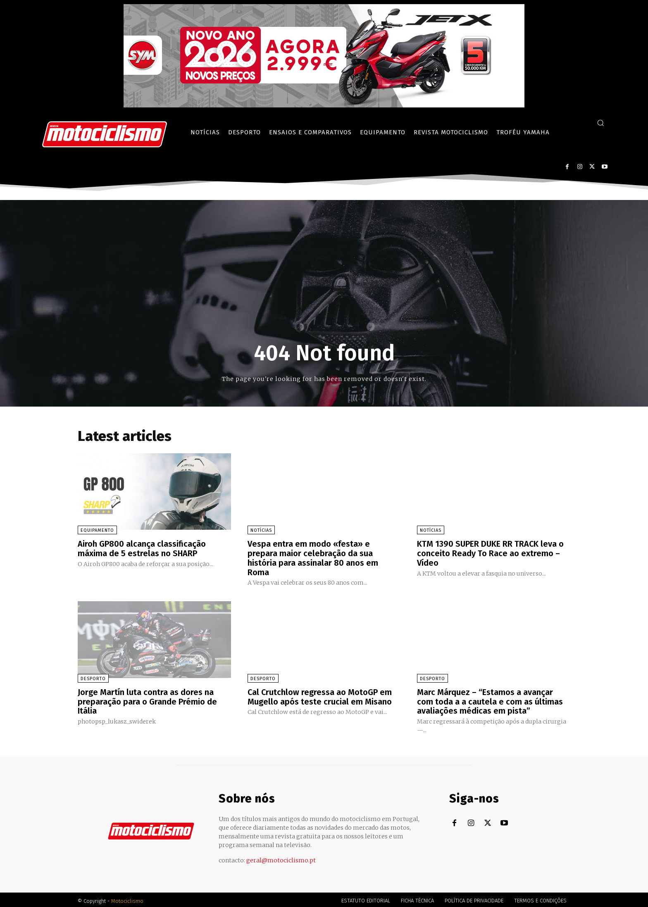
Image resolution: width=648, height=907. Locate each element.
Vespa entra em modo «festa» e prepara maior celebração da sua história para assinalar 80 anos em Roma (313, 557)
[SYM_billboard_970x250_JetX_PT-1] (324, 105)
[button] (600, 123)
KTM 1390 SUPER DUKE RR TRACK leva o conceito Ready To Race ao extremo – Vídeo (491, 553)
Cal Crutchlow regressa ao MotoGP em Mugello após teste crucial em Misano (320, 695)
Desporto (93, 677)
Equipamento (97, 530)
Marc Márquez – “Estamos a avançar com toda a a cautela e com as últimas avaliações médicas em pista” (490, 700)
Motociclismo (127, 898)
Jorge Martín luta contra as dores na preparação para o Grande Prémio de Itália (147, 700)
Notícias (261, 530)
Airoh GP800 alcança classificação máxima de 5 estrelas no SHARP (142, 548)
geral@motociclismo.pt (281, 858)
